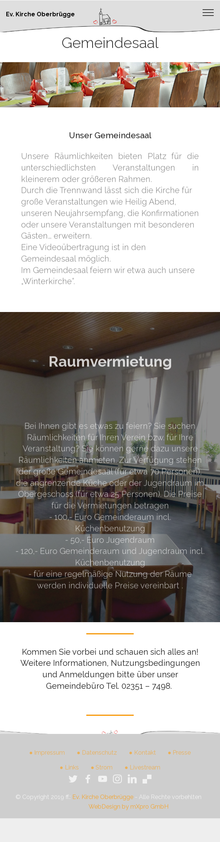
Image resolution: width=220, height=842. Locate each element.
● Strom (102, 770)
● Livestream (142, 770)
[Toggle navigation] (208, 12)
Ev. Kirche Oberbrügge (40, 14)
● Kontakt (142, 755)
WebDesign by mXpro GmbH (129, 811)
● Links (69, 770)
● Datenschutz (97, 755)
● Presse (179, 755)
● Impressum (47, 755)
